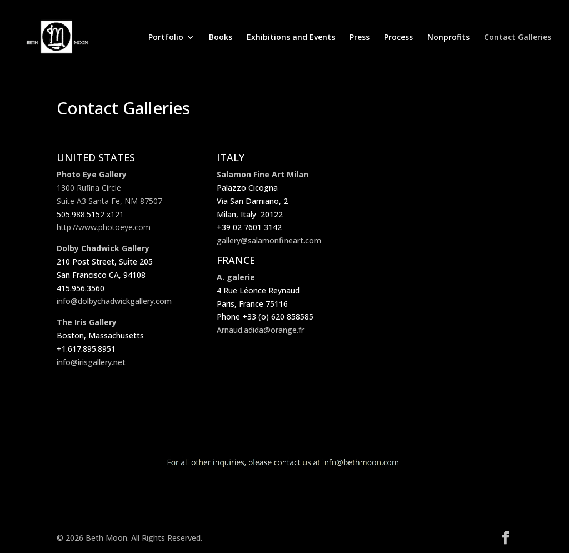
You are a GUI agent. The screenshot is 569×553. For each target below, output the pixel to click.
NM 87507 (143, 201)
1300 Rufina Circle (89, 187)
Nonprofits (448, 37)
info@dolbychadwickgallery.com (114, 301)
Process (398, 37)
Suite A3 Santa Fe (88, 201)
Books (220, 37)
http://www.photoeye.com (104, 227)
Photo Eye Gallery (92, 174)
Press (360, 37)
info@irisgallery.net (91, 362)
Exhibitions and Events (291, 37)
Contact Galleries (517, 37)
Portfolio (165, 37)
